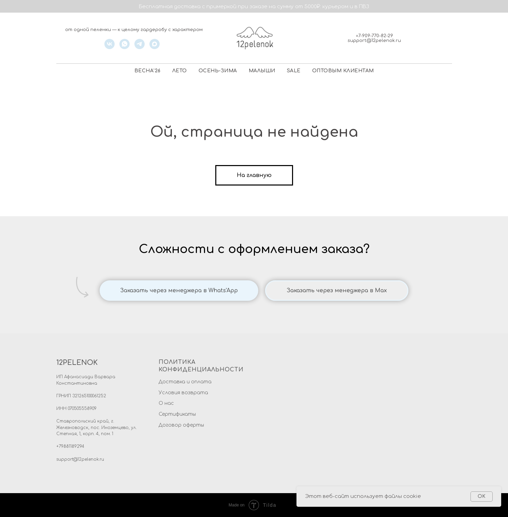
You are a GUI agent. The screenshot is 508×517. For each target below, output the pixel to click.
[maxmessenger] (154, 47)
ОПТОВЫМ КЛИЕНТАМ (343, 70)
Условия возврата (183, 392)
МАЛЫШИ (262, 70)
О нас (166, 403)
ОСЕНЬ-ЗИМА (218, 70)
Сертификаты (177, 414)
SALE (294, 70)
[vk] (109, 47)
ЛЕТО (179, 70)
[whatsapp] (124, 47)
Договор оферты (181, 425)
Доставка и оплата (185, 381)
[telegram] (139, 47)
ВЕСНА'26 (147, 70)
